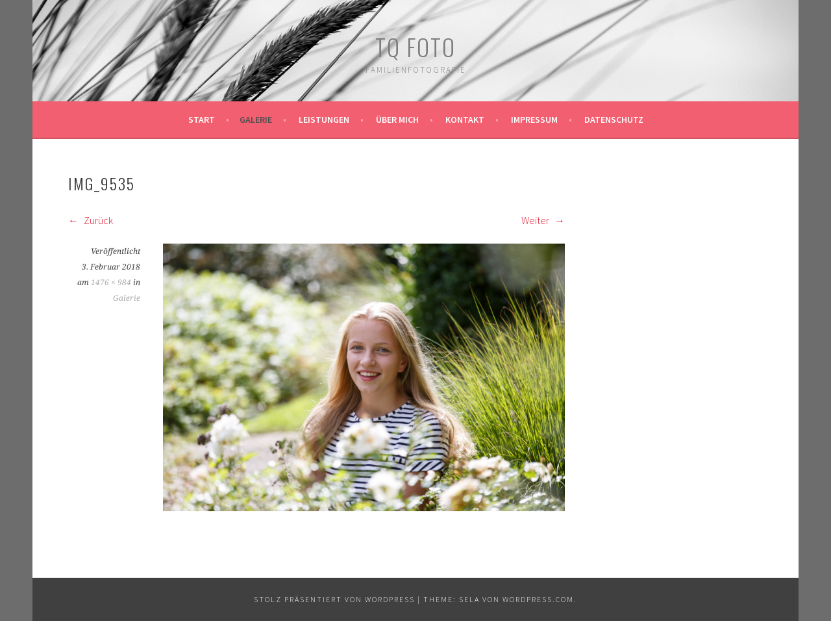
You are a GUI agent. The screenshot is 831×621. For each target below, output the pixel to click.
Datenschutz (613, 119)
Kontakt (464, 119)
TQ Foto (415, 46)
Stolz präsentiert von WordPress (334, 599)
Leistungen (324, 119)
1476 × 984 (111, 282)
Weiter (543, 220)
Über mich (397, 119)
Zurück (90, 220)
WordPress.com (538, 599)
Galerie (256, 119)
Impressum (534, 119)
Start (201, 119)
